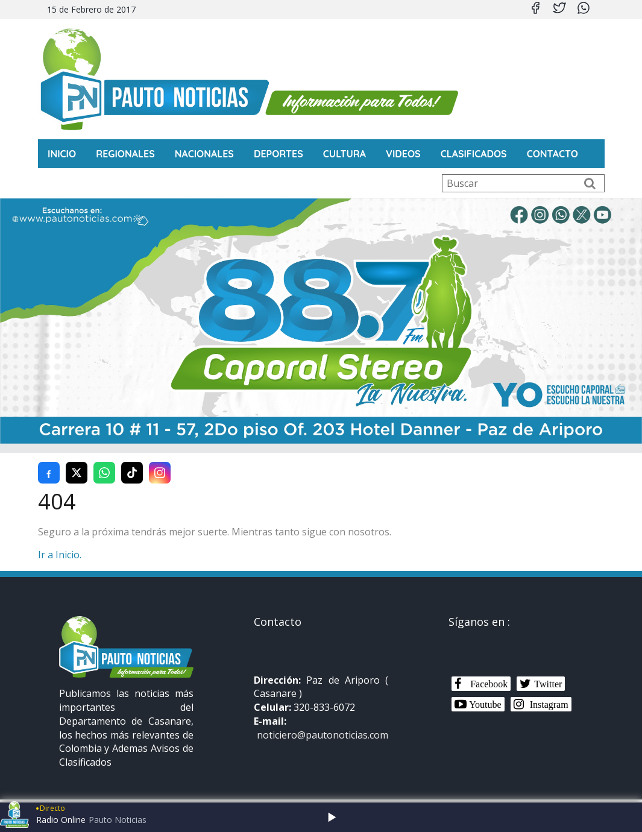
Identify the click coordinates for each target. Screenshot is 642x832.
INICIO (62, 154)
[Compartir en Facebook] (49, 473)
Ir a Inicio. (59, 554)
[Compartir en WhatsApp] (104, 473)
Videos (403, 154)
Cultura (344, 154)
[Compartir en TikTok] (132, 473)
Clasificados (474, 154)
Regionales (125, 154)
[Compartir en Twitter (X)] (76, 473)
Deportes (278, 154)
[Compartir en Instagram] (160, 473)
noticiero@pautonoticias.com (322, 735)
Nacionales (204, 154)
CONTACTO (552, 154)
